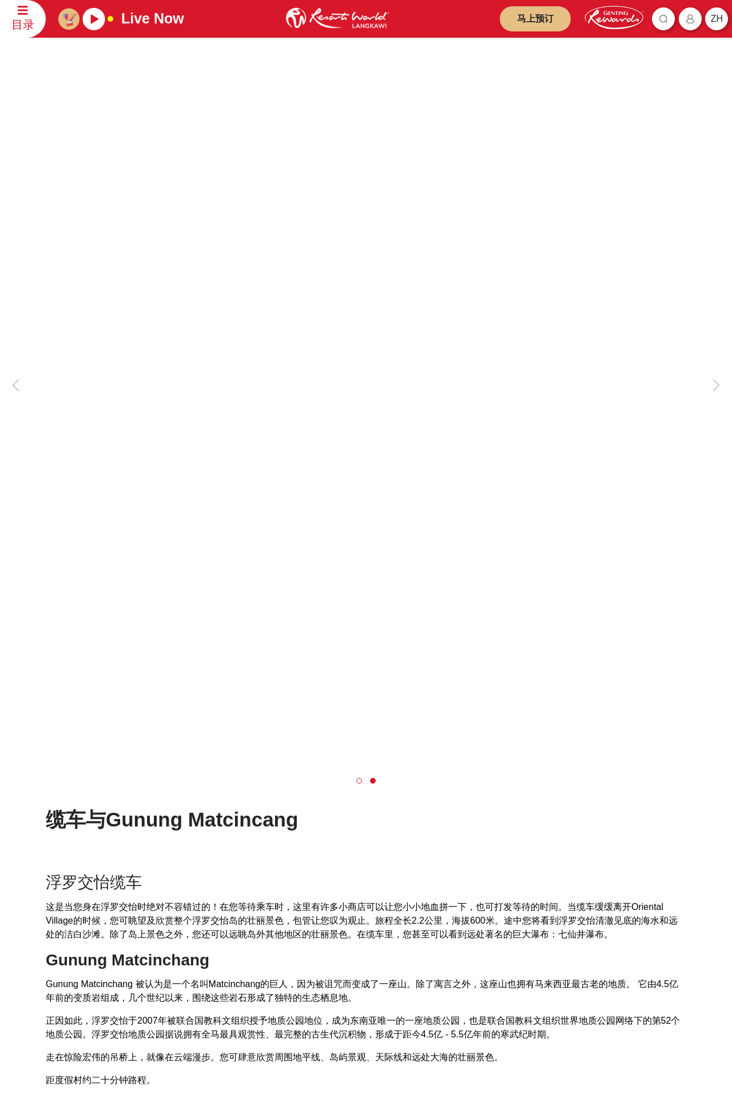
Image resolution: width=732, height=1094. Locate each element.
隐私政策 (312, 804)
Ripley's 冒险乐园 (449, 937)
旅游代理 (189, 821)
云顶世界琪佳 (442, 821)
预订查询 (66, 818)
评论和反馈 (70, 835)
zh (717, 18)
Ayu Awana (439, 920)
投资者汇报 (193, 804)
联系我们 (62, 768)
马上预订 (535, 18)
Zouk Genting (442, 904)
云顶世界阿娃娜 (446, 837)
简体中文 (659, 770)
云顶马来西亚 (193, 768)
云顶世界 (435, 788)
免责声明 (312, 787)
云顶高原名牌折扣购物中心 (465, 887)
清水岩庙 (435, 871)
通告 (304, 837)
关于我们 (189, 788)
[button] (359, 404)
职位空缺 (189, 837)
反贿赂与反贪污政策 (330, 853)
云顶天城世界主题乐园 (457, 804)
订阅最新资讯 (245, 1019)
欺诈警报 (312, 820)
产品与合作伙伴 (443, 768)
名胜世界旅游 (442, 854)
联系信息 (66, 851)
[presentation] (17, 215)
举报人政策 (316, 870)
